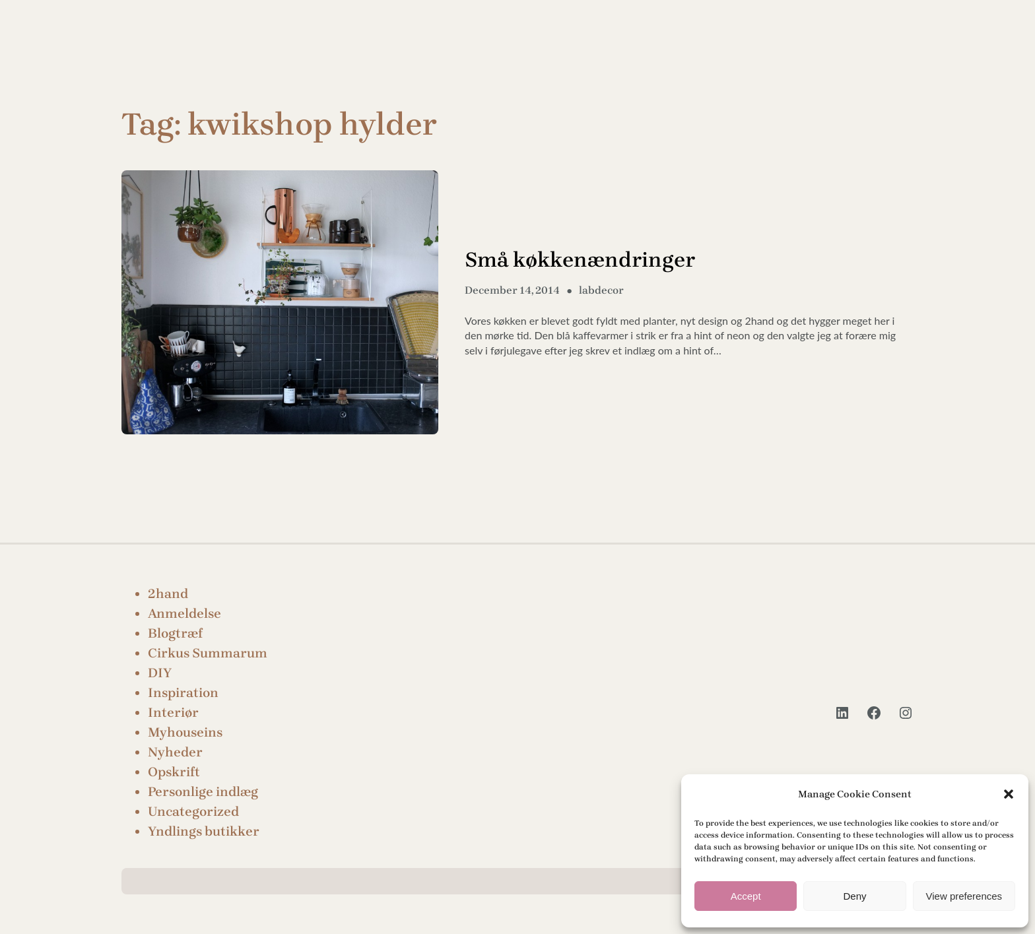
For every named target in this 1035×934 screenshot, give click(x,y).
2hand (168, 593)
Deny (854, 896)
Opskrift (174, 772)
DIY (160, 673)
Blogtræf (175, 633)
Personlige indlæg (203, 791)
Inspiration (183, 692)
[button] (1008, 794)
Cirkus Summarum (207, 653)
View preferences (964, 896)
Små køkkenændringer (580, 260)
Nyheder (175, 752)
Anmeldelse (184, 613)
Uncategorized (193, 811)
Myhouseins (185, 732)
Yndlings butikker (203, 831)
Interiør (173, 712)
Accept (746, 896)
